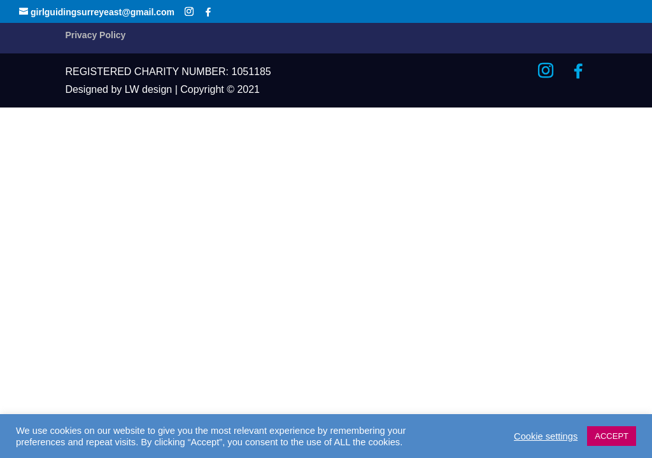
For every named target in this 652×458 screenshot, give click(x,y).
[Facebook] (208, 12)
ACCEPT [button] (611, 436)
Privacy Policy (95, 35)
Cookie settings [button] (546, 436)
